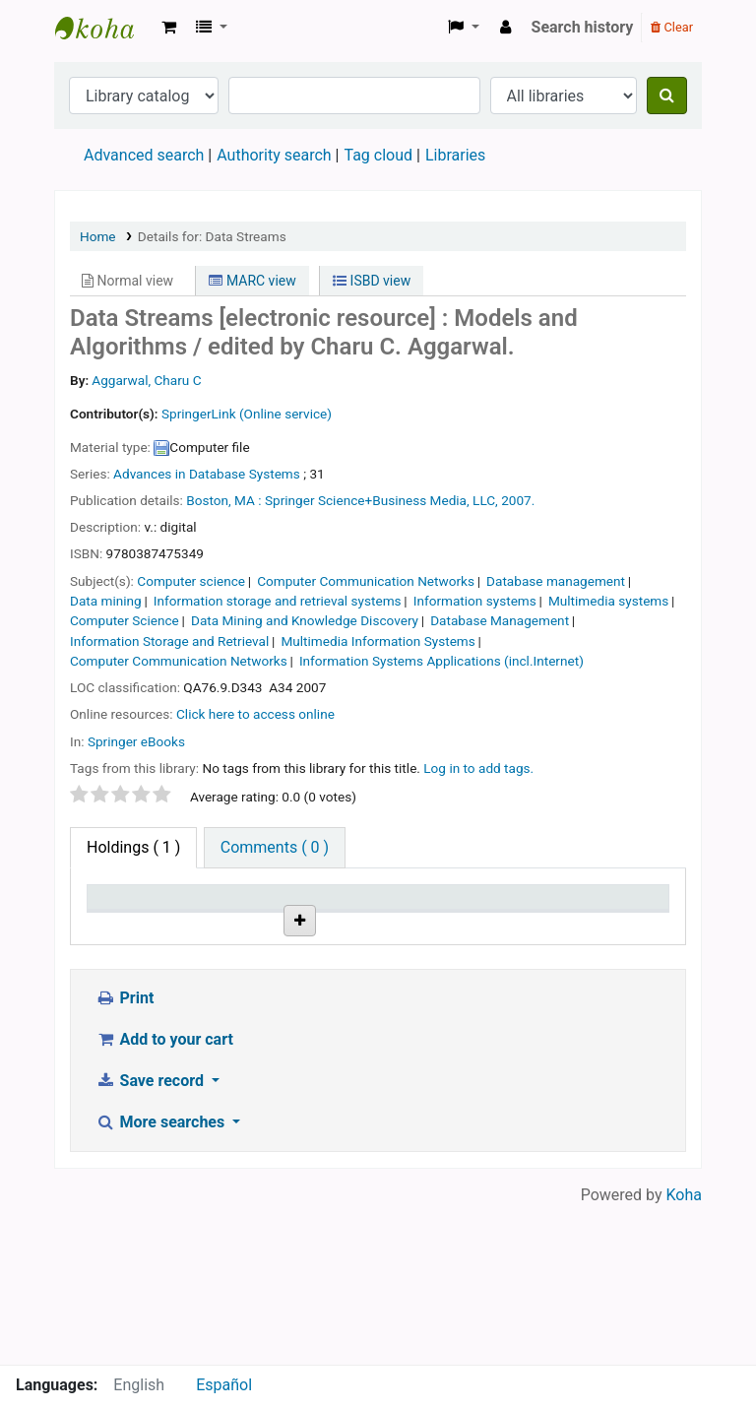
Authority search (274, 155)
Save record (151, 1238)
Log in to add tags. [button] (478, 768)
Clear (672, 27)
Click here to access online (255, 714)
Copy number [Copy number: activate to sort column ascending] (511, 915)
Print (124, 1155)
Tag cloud (378, 155)
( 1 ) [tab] (133, 847)
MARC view (252, 280)
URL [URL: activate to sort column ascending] (404, 925)
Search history (583, 27)
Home (98, 236)
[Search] (667, 95)
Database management (555, 581)
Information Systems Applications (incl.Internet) (441, 661)
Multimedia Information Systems (377, 641)
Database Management (499, 620)
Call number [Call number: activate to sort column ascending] (318, 915)
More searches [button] (161, 1279)
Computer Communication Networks (365, 581)
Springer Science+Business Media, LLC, (381, 500)
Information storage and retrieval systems (278, 600)
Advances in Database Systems (206, 473)
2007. (518, 500)
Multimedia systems (608, 600)
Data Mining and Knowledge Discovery (304, 620)
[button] (169, 27)
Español (224, 1385)
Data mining (106, 600)
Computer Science (124, 620)
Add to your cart (164, 1196)
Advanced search (144, 155)
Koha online (104, 27)
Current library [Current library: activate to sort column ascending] (221, 915)
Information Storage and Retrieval (169, 641)
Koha (684, 1352)
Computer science (191, 581)
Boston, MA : (223, 500)
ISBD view (371, 280)
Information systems (474, 600)
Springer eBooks (136, 741)
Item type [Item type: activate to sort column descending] (129, 925)
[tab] (275, 847)
